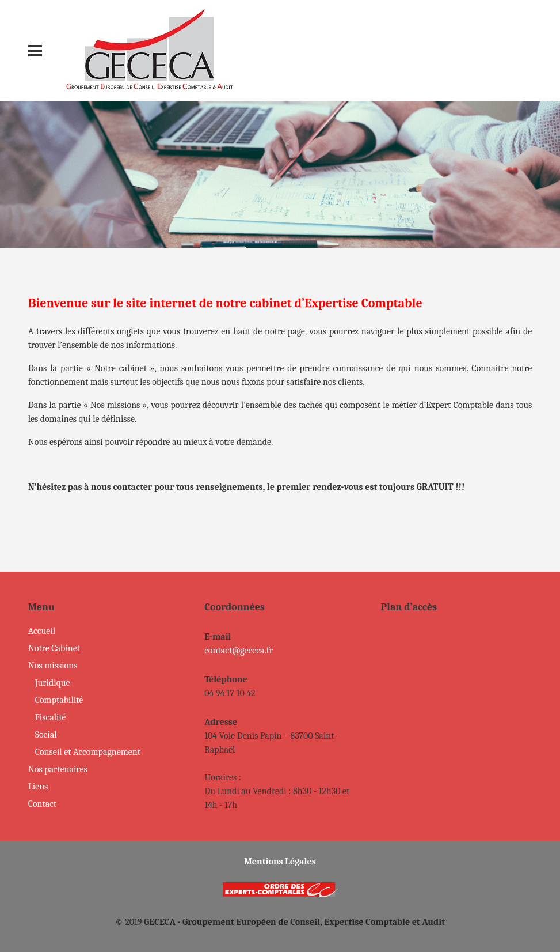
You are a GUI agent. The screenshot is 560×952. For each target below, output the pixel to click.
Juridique (52, 683)
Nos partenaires (57, 769)
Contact (42, 804)
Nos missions (53, 665)
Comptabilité (59, 700)
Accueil (42, 631)
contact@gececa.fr (238, 650)
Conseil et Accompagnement (87, 752)
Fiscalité (50, 717)
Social (46, 735)
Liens (38, 786)
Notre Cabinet (54, 648)
